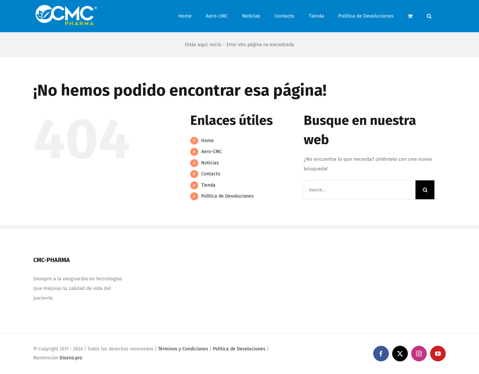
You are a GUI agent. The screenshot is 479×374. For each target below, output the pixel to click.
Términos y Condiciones (183, 349)
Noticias (210, 163)
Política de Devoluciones (227, 196)
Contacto (210, 174)
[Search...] (359, 189)
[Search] (424, 189)
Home (207, 140)
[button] (429, 16)
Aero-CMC (211, 151)
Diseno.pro (71, 358)
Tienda (208, 185)
